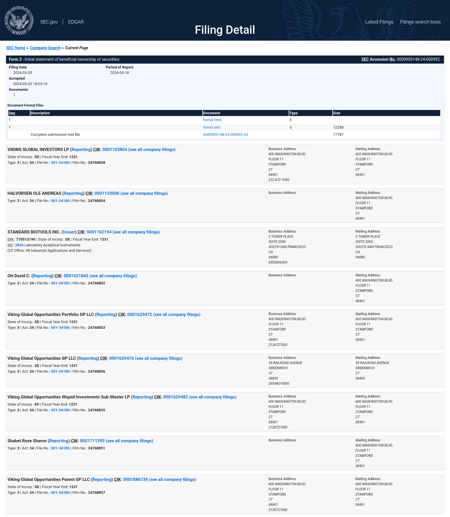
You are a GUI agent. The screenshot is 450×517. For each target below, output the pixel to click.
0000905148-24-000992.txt (225, 134)
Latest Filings (379, 22)
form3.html (212, 120)
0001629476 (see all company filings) (146, 358)
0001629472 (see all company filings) (164, 314)
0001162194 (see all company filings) (123, 232)
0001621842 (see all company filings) (100, 275)
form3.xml (211, 127)
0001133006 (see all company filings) (131, 193)
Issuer (69, 232)
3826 (19, 245)
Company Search (45, 48)
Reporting (81, 149)
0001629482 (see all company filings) (199, 397)
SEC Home (16, 48)
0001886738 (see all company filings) (159, 479)
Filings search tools (420, 22)
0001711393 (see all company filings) (116, 440)
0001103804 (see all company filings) (139, 149)
